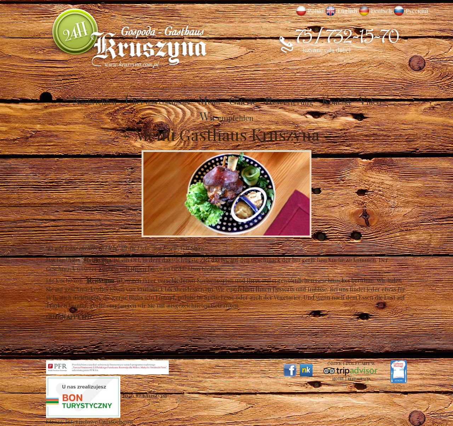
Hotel (338, 378)
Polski (315, 11)
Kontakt (336, 102)
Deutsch (381, 11)
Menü (209, 102)
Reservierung (289, 102)
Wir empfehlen (226, 118)
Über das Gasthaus (157, 102)
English (347, 11)
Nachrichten (94, 102)
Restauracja (359, 378)
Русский (417, 11)
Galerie (243, 102)
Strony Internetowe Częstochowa (89, 421)
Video (370, 102)
